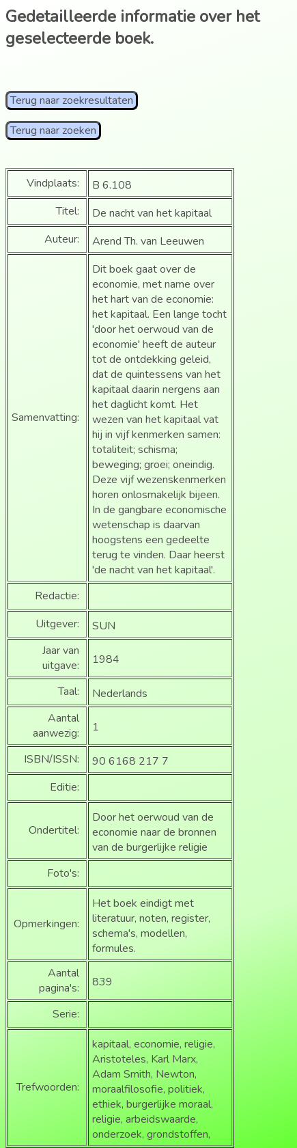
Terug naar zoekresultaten (72, 100)
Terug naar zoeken (53, 130)
